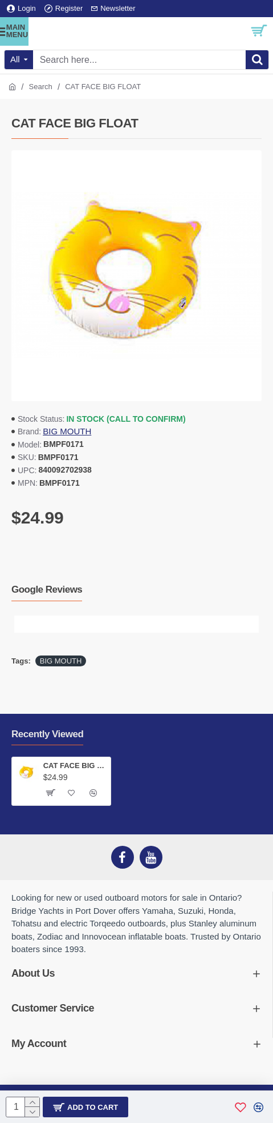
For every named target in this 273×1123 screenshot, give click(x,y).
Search (40, 86)
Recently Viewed (47, 734)
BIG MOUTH (67, 431)
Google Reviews (46, 589)
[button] (23, 624)
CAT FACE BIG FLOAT (75, 765)
